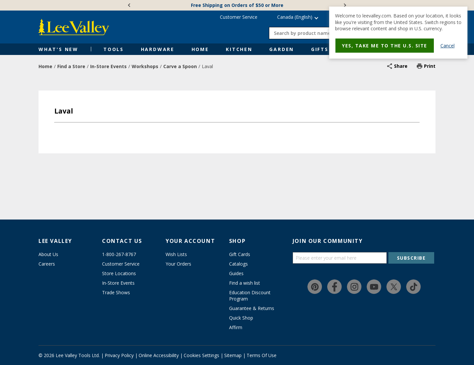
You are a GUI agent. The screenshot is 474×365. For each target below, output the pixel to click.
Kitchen (239, 49)
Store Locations (119, 273)
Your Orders (178, 264)
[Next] (344, 5)
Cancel (447, 45)
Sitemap (233, 355)
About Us (48, 254)
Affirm (235, 327)
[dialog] (398, 33)
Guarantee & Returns (251, 308)
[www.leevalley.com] (74, 27)
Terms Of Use (261, 355)
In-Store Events (108, 66)
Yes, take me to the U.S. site (384, 45)
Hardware (157, 49)
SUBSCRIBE (411, 258)
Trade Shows (116, 292)
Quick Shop (241, 318)
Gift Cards (239, 254)
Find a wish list (244, 283)
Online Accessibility (159, 355)
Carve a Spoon (180, 66)
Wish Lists (176, 254)
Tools (113, 49)
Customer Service (238, 17)
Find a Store (71, 66)
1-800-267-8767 (119, 254)
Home (200, 49)
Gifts (320, 49)
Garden (281, 49)
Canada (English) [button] (294, 17)
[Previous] (129, 5)
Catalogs (238, 264)
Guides (236, 273)
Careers (47, 264)
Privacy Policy (119, 355)
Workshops (145, 66)
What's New (58, 49)
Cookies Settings (201, 355)
